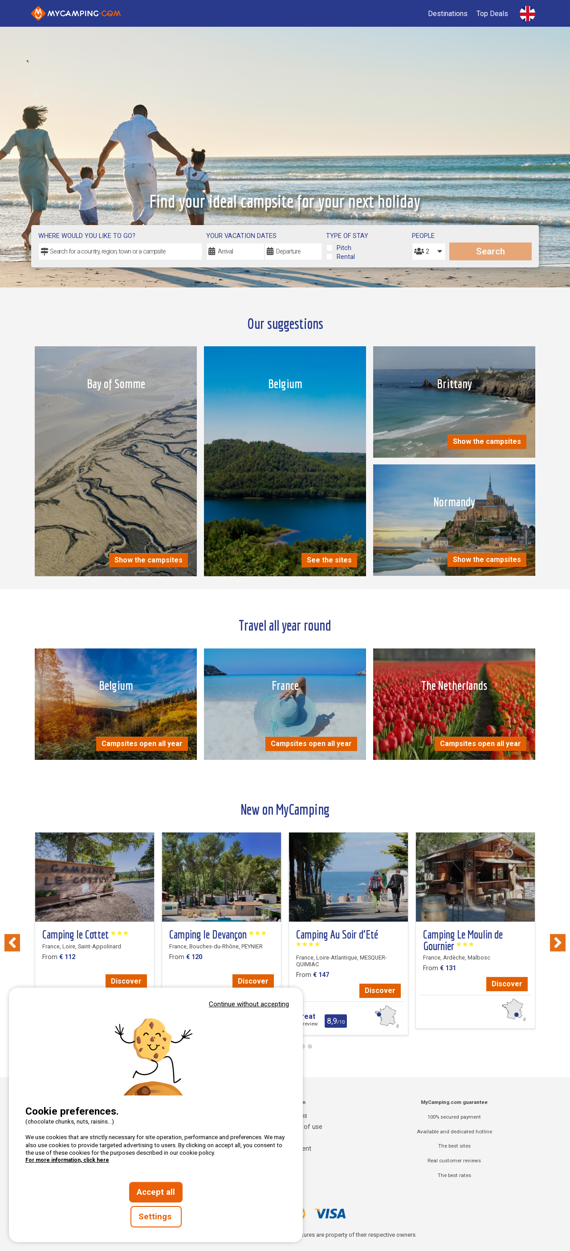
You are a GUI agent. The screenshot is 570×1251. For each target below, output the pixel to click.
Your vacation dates (241, 236)
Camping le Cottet (85, 934)
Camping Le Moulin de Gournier (463, 940)
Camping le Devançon (218, 934)
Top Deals (492, 13)
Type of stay (347, 236)
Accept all (156, 1192)
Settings (156, 1217)
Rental (346, 257)
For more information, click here (67, 1160)
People (423, 236)
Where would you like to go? (86, 236)
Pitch (344, 248)
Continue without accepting (249, 1004)
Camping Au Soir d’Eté (337, 938)
